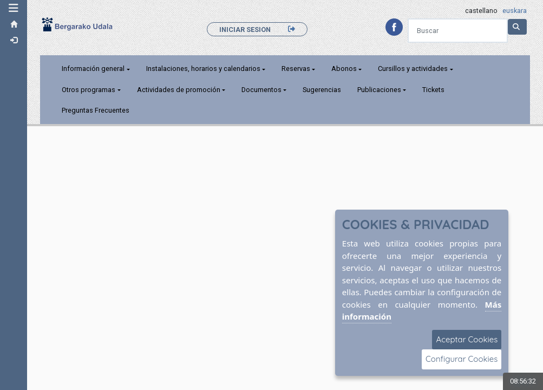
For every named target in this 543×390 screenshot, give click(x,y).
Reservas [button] (296, 68)
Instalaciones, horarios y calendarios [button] (203, 68)
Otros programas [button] (88, 90)
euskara (514, 10)
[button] (13, 8)
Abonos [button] (344, 68)
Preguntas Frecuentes (95, 110)
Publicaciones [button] (379, 90)
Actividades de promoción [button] (178, 90)
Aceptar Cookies (467, 339)
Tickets (433, 90)
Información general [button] (93, 68)
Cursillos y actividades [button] (413, 68)
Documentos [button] (261, 90)
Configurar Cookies (462, 359)
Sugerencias (322, 90)
